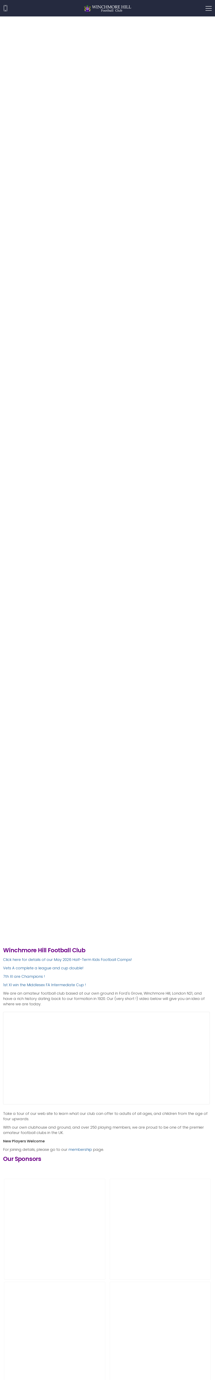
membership (80, 1149)
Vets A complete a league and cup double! (43, 968)
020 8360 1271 (5, 8)
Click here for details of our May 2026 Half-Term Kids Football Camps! (67, 959)
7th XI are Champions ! (24, 976)
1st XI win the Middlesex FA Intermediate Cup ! (44, 984)
